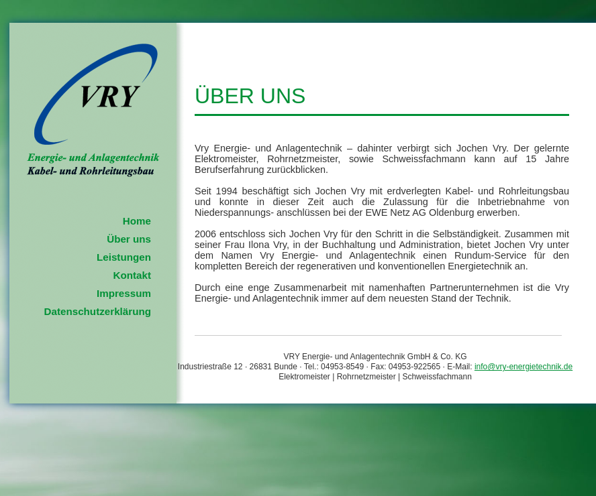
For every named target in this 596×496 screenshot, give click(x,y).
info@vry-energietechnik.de (524, 366)
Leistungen (124, 257)
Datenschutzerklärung (97, 311)
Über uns (129, 239)
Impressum (124, 293)
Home (137, 221)
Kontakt (132, 275)
